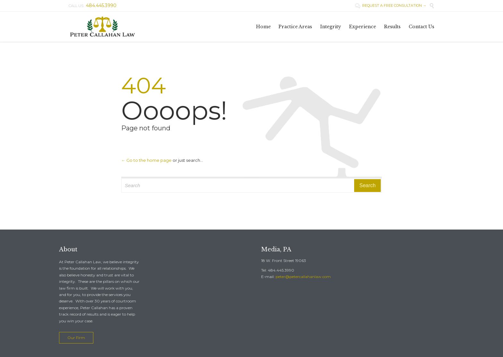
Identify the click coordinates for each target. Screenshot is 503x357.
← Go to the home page (146, 160)
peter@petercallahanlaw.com (303, 276)
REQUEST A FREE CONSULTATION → (390, 5)
